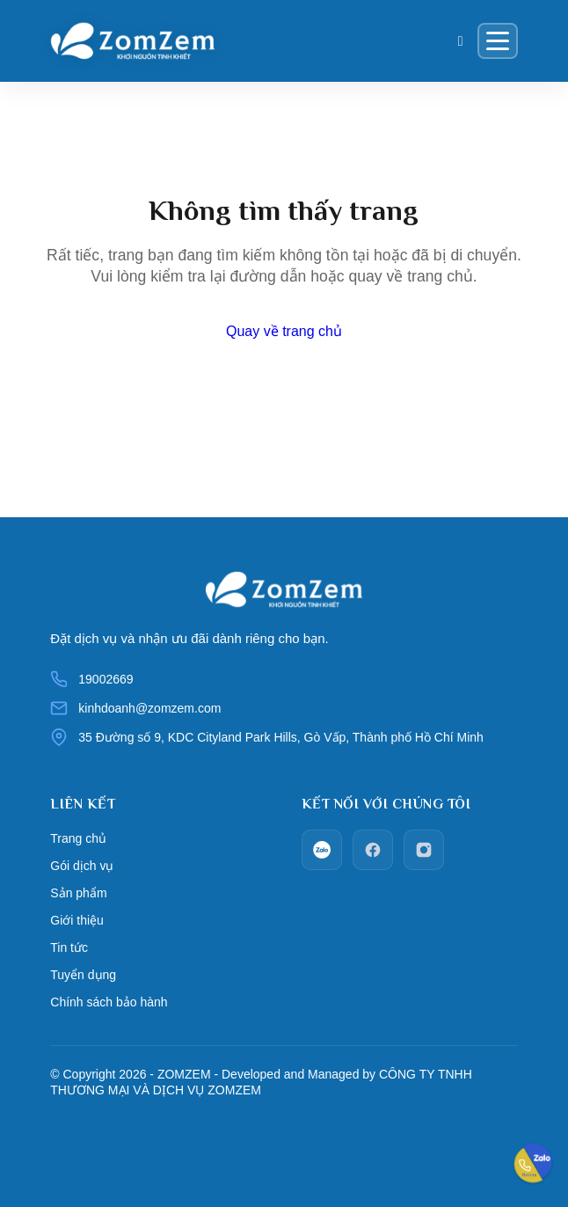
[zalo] (322, 850)
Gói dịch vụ (81, 866)
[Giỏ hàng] (460, 41)
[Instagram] (424, 850)
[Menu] (497, 41)
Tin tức (69, 947)
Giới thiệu (77, 920)
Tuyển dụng (83, 975)
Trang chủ (78, 838)
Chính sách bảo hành (108, 1002)
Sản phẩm (78, 893)
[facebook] (373, 850)
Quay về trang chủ (284, 331)
